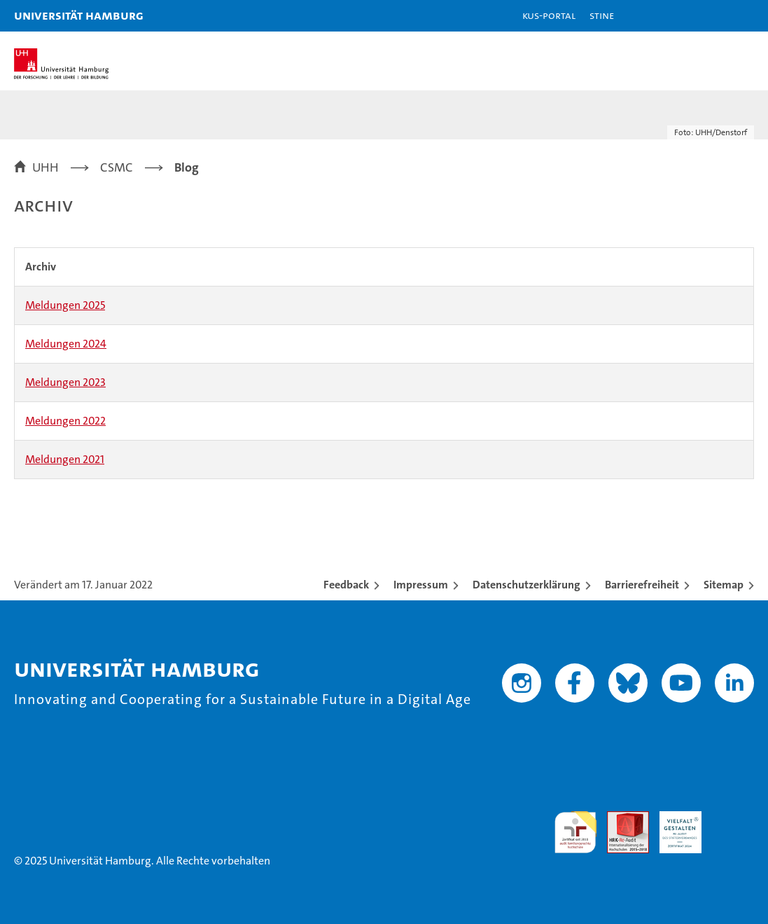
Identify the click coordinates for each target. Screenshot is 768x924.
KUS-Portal (548, 15)
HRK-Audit (672, 826)
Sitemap (723, 584)
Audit (620, 818)
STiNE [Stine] (601, 15)
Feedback (346, 584)
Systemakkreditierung (733, 818)
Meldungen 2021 (64, 459)
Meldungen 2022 (65, 420)
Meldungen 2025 (65, 305)
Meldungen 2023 (65, 382)
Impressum (420, 584)
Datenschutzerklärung (526, 584)
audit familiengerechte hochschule (575, 832)
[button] (713, 16)
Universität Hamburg (79, 15)
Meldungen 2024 (65, 343)
